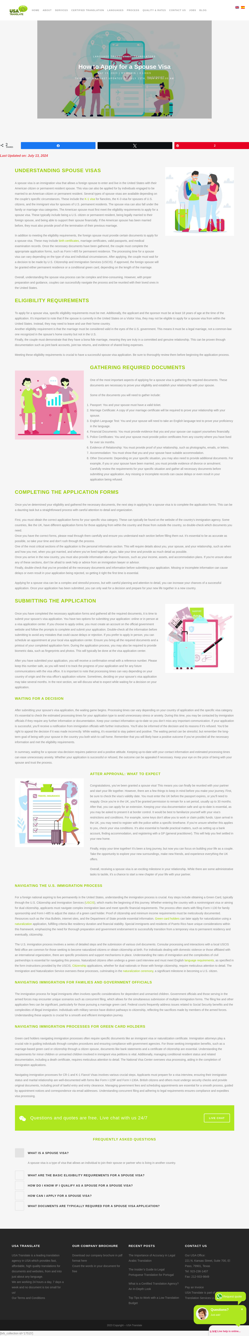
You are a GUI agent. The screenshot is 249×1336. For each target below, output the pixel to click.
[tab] (124, 1152)
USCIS (89, 902)
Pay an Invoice (194, 1287)
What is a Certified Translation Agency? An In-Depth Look (154, 1286)
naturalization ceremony (138, 971)
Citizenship (79, 965)
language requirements (199, 960)
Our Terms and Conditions (28, 1298)
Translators (145, 56)
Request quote (232, 1296)
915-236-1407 (199, 1271)
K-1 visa (90, 199)
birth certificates (69, 240)
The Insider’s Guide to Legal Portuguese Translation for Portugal (151, 1272)
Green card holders (167, 918)
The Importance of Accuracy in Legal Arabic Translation (152, 1258)
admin (131, 73)
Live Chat (217, 1117)
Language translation (112, 56)
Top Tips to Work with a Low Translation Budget (154, 1300)
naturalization (23, 924)
